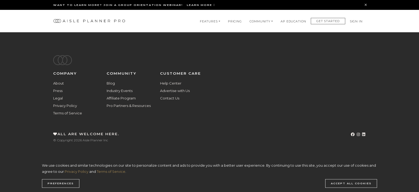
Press (58, 91)
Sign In (356, 21)
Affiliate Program (121, 98)
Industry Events (120, 91)
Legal (58, 98)
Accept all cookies (351, 183)
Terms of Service (67, 113)
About (58, 83)
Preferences (61, 183)
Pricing (235, 21)
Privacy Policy (65, 105)
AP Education (293, 21)
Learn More (201, 5)
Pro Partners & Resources (129, 105)
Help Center (170, 83)
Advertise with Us (175, 91)
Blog (111, 83)
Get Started (328, 21)
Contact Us (169, 98)
